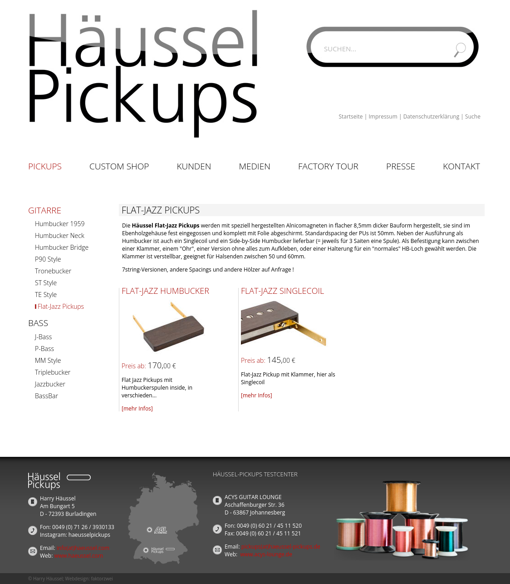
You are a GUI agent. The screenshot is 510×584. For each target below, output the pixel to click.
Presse (400, 166)
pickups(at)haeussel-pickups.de (280, 546)
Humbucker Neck (59, 235)
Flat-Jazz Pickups (61, 306)
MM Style (48, 360)
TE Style (46, 294)
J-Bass (43, 336)
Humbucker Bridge (61, 247)
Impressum (382, 116)
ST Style (46, 282)
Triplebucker (52, 372)
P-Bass (44, 348)
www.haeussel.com (78, 555)
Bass (38, 323)
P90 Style (48, 259)
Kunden (194, 166)
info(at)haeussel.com (83, 548)
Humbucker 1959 (59, 223)
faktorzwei (102, 578)
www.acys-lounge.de (266, 554)
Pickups (45, 166)
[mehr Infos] (137, 408)
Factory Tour (328, 166)
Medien (254, 166)
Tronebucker (53, 271)
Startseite (350, 116)
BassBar (46, 395)
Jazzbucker (50, 384)
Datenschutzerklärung (431, 116)
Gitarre (44, 210)
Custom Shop (119, 166)
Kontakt (461, 166)
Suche (473, 116)
